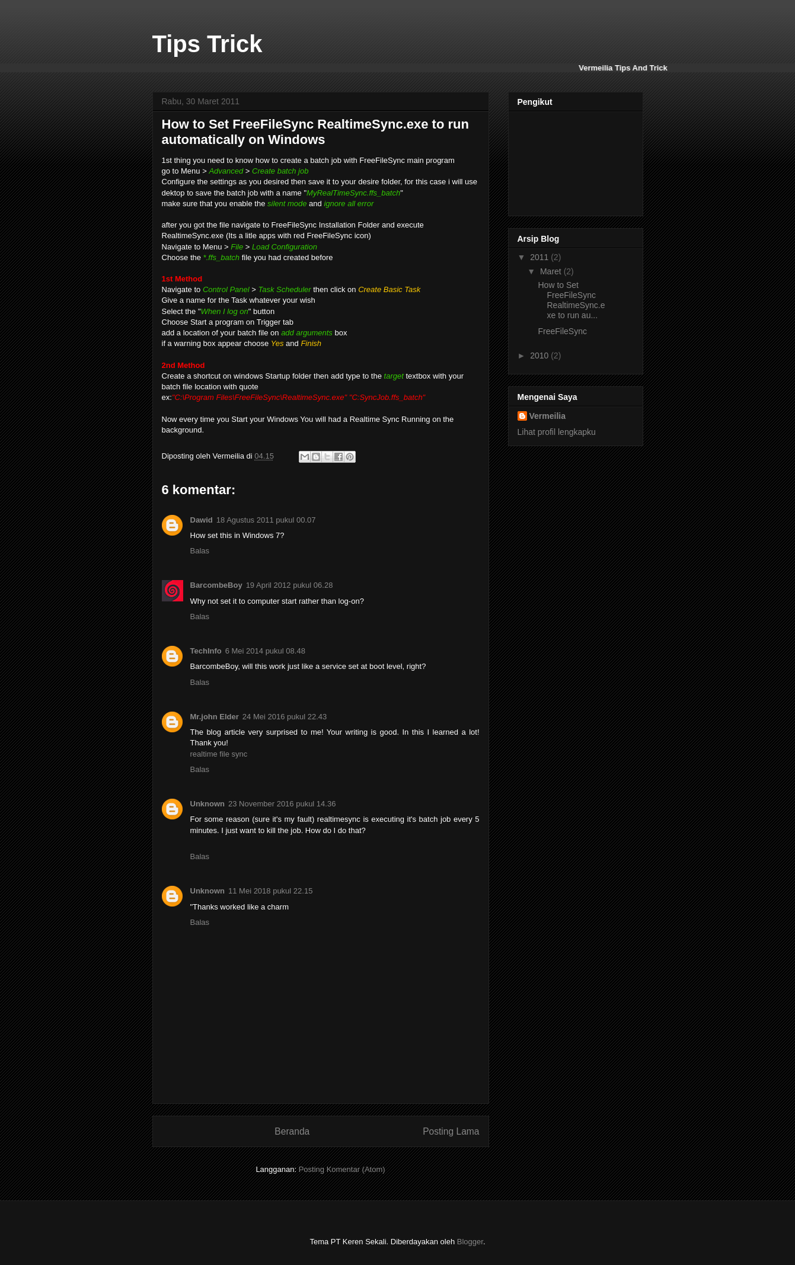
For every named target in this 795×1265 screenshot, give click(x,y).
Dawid (201, 519)
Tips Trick (207, 44)
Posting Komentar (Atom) (342, 1169)
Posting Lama (451, 1131)
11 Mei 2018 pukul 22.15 (270, 890)
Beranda (291, 1131)
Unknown (207, 803)
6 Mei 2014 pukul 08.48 (265, 650)
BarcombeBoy (216, 585)
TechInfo (206, 650)
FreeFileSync (562, 331)
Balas (200, 550)
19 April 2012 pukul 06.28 (289, 585)
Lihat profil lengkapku (557, 432)
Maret (552, 271)
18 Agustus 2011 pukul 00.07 (266, 519)
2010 (540, 355)
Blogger (470, 1241)
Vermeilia (547, 416)
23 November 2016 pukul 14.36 (282, 803)
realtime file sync (219, 754)
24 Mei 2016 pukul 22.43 (284, 716)
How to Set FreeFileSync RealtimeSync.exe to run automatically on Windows (315, 132)
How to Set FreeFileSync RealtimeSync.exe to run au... (571, 299)
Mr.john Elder (214, 716)
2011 (540, 257)
